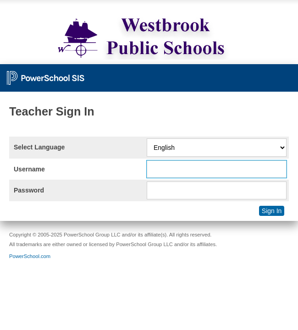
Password (29, 190)
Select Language (39, 147)
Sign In (272, 210)
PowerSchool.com (29, 256)
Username (29, 169)
